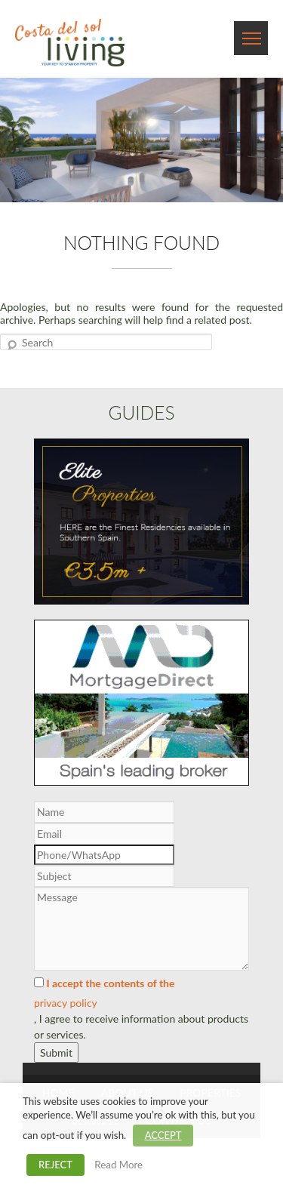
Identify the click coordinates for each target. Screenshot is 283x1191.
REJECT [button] (55, 1165)
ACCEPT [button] (163, 1135)
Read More (118, 1165)
